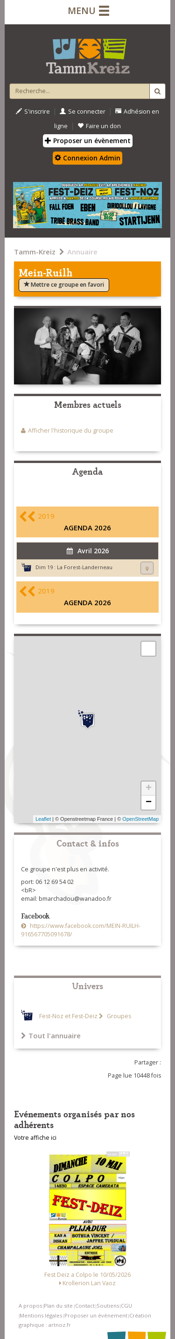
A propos (30, 1305)
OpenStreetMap (140, 819)
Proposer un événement (95, 1315)
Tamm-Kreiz (35, 251)
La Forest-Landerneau (84, 567)
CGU (126, 1305)
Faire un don (99, 126)
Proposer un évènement (88, 140)
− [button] (149, 803)
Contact (85, 1305)
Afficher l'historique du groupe (70, 430)
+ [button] (149, 789)
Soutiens (108, 1305)
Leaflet (43, 819)
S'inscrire (33, 112)
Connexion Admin (87, 157)
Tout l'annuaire (51, 1035)
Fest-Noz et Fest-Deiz (68, 1016)
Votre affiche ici (35, 1138)
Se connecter (82, 112)
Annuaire (82, 251)
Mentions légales (41, 1315)
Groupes (118, 1016)
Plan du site (58, 1305)
